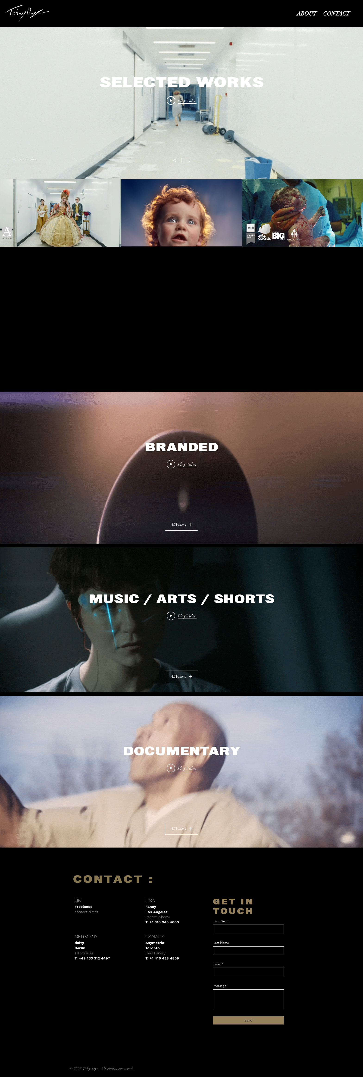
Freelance (83, 906)
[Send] (248, 1020)
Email (217, 964)
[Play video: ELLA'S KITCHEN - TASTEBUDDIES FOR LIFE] (182, 464)
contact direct (86, 912)
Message (219, 985)
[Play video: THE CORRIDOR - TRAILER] (182, 100)
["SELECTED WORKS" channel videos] (181, 213)
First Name (221, 920)
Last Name (221, 942)
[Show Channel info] (187, 160)
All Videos (181, 525)
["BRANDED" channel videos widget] (181, 468)
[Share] (176, 160)
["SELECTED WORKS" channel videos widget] (181, 137)
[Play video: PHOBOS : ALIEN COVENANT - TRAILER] (182, 615)
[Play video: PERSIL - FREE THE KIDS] (182, 768)
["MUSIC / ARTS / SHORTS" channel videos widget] (181, 619)
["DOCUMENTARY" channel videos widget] (181, 772)
